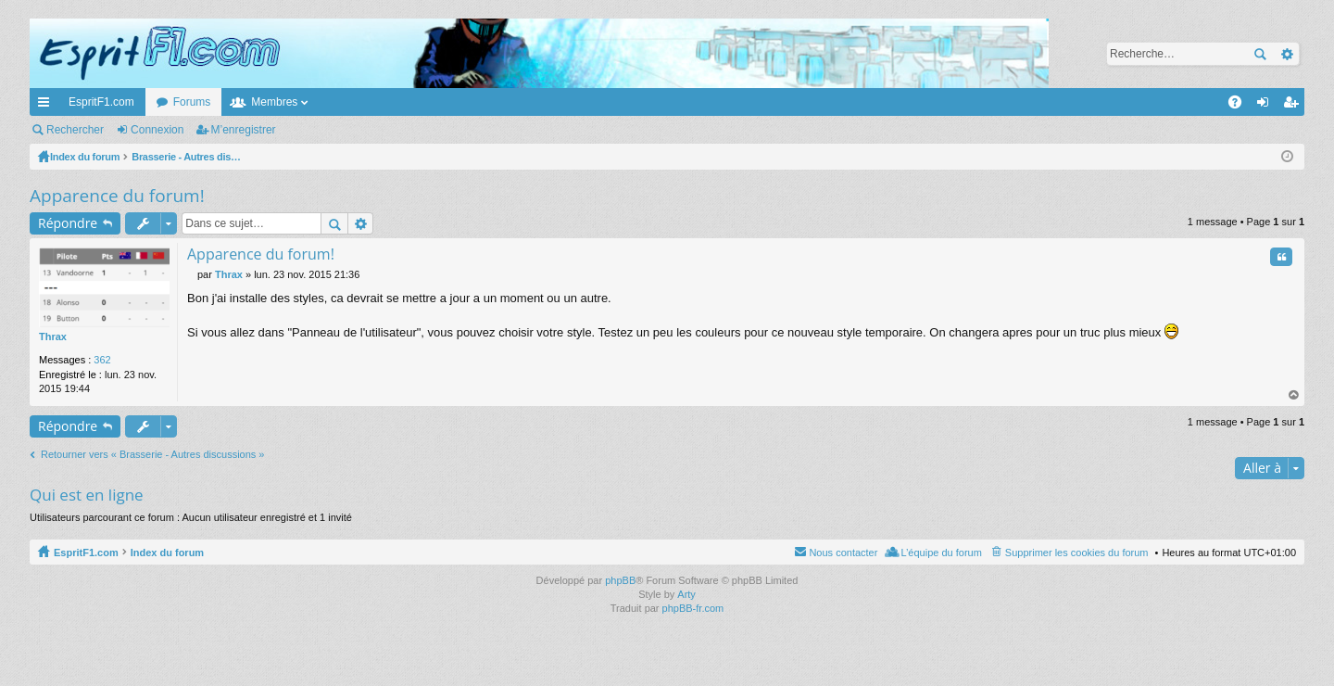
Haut (1294, 395)
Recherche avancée (1286, 54)
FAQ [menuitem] (1241, 105)
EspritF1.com (101, 101)
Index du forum (167, 552)
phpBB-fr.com (693, 608)
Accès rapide (47, 105)
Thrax (53, 336)
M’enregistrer (243, 129)
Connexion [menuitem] (1267, 105)
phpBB (620, 580)
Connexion (157, 129)
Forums (192, 101)
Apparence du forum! (117, 196)
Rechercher (1260, 54)
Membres (274, 101)
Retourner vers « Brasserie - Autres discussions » (153, 454)
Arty (686, 594)
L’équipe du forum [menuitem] (940, 552)
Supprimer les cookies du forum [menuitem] (1077, 552)
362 (102, 359)
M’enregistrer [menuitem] (1294, 105)
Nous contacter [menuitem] (843, 552)
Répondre (67, 223)
